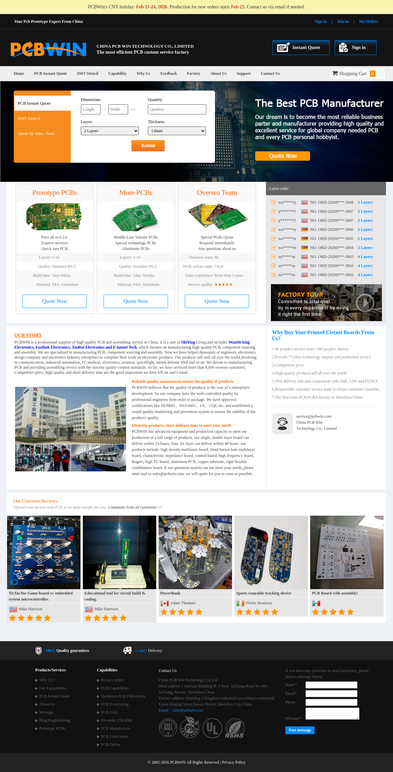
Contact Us (270, 73)
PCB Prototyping (114, 704)
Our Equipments (52, 688)
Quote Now (54, 301)
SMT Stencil (87, 73)
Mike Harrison (30, 609)
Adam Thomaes (183, 603)
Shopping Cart (354, 73)
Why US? (47, 680)
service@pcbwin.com (313, 416)
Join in (343, 21)
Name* (291, 684)
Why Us (143, 73)
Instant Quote (306, 47)
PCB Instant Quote (50, 73)
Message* (293, 718)
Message (46, 712)
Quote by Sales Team (36, 133)
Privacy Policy (233, 762)
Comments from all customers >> (135, 507)
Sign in (321, 21)
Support (244, 73)
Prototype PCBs (52, 728)
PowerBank (170, 593)
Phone (290, 702)
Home (19, 73)
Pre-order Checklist (116, 720)
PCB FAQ (109, 712)
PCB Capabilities (115, 688)
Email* (291, 693)
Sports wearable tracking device (263, 593)
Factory (194, 73)
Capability (117, 73)
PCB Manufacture (115, 728)
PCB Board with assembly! (335, 593)
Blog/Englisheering (54, 720)
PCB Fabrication (114, 736)
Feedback (168, 73)
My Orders (368, 21)
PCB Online (110, 744)
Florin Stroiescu (259, 603)
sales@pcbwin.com (168, 473)
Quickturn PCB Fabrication (123, 696)
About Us (218, 73)
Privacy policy (112, 680)
